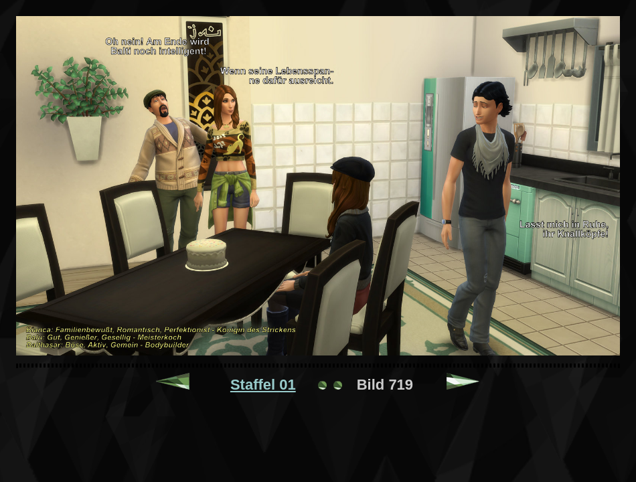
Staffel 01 (263, 384)
